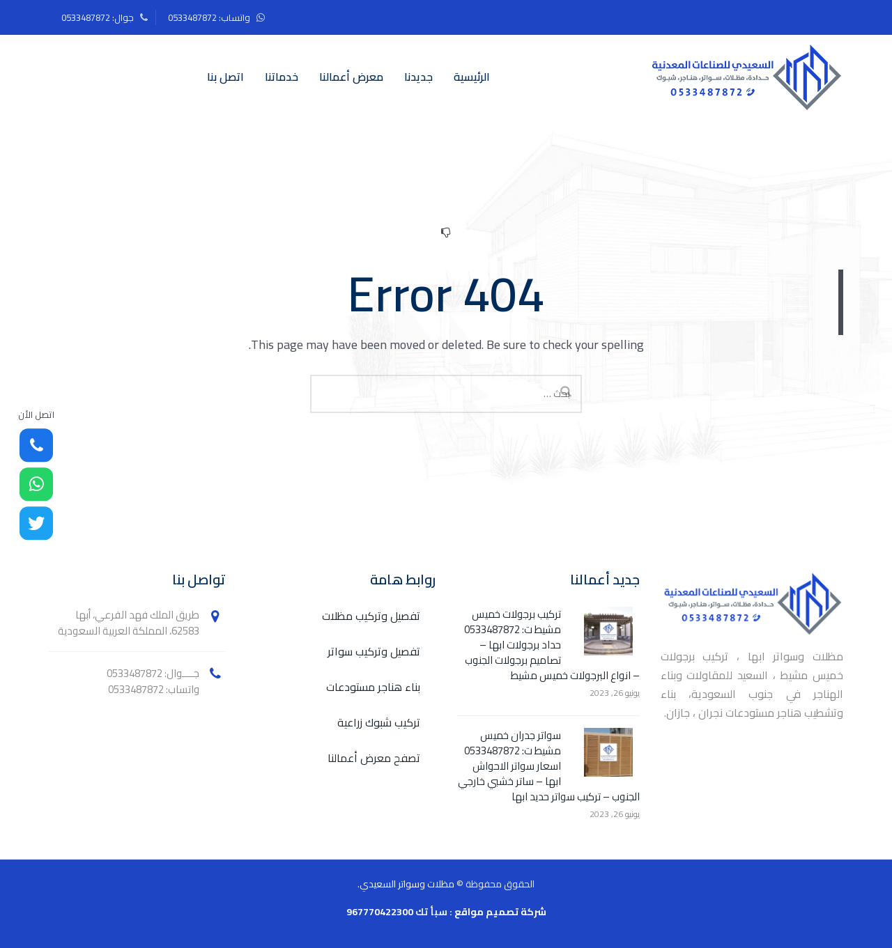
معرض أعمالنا (351, 76)
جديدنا (418, 76)
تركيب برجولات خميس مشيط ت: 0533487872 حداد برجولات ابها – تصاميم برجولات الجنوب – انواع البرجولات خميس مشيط (552, 645)
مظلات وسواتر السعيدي (407, 884)
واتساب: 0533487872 (209, 17)
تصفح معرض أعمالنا (374, 758)
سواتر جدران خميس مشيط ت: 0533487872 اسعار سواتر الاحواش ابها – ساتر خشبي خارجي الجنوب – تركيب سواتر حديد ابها (549, 766)
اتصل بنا (225, 76)
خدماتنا (281, 76)
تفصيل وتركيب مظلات (371, 616)
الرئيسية (472, 76)
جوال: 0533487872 (97, 17)
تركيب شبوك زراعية (378, 722)
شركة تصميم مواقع (500, 912)
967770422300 (379, 912)
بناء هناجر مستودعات (373, 687)
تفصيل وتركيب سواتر (374, 651)
